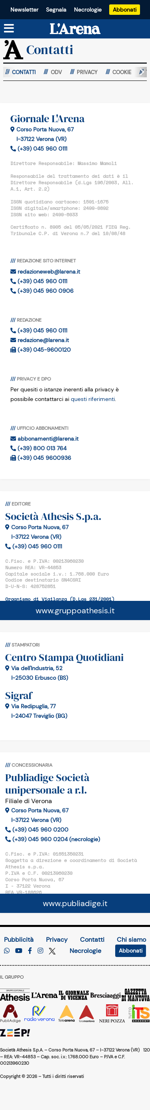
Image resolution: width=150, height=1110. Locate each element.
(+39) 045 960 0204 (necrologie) (52, 839)
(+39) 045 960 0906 (42, 290)
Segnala (56, 9)
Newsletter (24, 9)
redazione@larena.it (39, 340)
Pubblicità (19, 939)
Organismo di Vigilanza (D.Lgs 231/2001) (59, 599)
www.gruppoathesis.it (75, 610)
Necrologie (88, 9)
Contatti (92, 939)
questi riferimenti (93, 399)
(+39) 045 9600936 (40, 457)
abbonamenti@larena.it (44, 438)
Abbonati (124, 9)
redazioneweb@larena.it (45, 271)
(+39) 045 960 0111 (38, 148)
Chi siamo (131, 939)
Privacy (57, 939)
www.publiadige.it (75, 903)
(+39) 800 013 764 (38, 448)
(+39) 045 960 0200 (36, 829)
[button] (139, 72)
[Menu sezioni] (9, 28)
